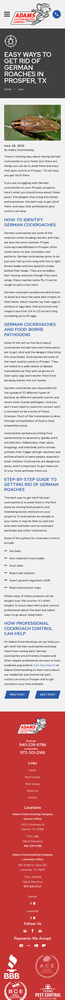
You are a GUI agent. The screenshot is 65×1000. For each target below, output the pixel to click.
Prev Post (17, 694)
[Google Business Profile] (25, 931)
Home (32, 770)
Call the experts (45, 665)
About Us (32, 790)
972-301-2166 (32, 752)
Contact (32, 797)
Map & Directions (32, 841)
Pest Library (32, 784)
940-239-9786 (32, 744)
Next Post (47, 694)
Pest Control (32, 777)
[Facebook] (32, 931)
